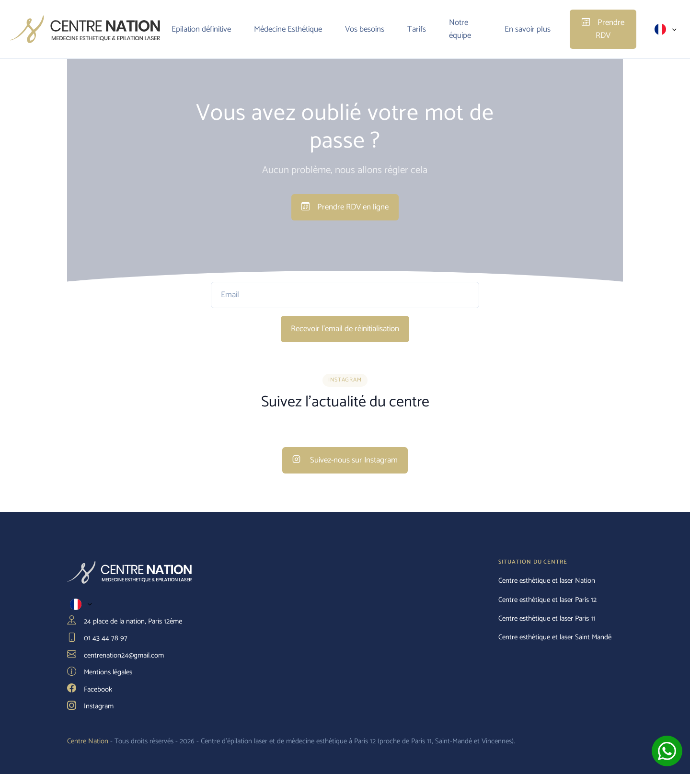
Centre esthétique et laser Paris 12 (547, 600)
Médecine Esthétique (288, 29)
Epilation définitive (201, 29)
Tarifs (416, 29)
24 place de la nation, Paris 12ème (124, 621)
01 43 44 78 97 (97, 638)
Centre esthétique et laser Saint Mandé (554, 637)
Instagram (90, 706)
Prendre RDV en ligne (345, 207)
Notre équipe (460, 29)
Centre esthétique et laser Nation (546, 581)
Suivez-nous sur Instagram (345, 460)
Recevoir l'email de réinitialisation (345, 328)
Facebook (89, 689)
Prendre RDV (603, 29)
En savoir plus (528, 29)
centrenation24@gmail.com (115, 655)
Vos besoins (364, 29)
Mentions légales (99, 672)
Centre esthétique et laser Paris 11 (547, 618)
